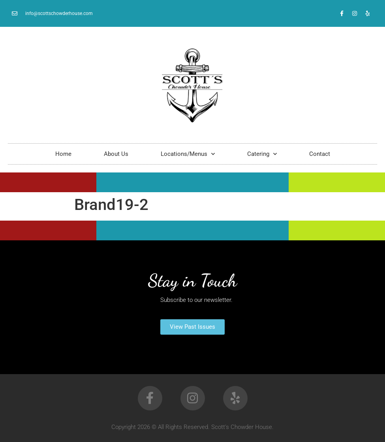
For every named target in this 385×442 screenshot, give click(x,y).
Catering (262, 154)
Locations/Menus (188, 154)
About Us (116, 153)
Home (63, 153)
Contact (319, 153)
